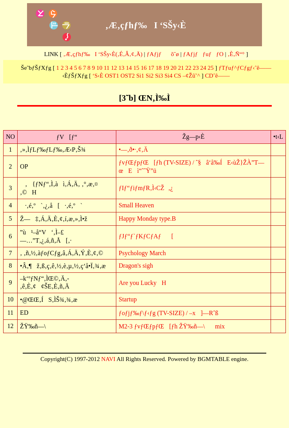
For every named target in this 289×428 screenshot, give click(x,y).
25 (210, 67)
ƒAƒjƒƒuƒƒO (203, 54)
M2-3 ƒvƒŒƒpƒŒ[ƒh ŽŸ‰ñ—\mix (172, 326)
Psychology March (142, 253)
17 (151, 67)
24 (203, 67)
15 (136, 67)
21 (181, 67)
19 (166, 67)
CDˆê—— (217, 75)
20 (173, 67)
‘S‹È (97, 75)
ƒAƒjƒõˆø (162, 54)
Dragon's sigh (136, 265)
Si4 (168, 75)
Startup (128, 299)
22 (188, 67)
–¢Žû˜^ (191, 75)
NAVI (108, 358)
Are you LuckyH (142, 282)
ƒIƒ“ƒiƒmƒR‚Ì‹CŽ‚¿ (146, 188)
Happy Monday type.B (147, 218)
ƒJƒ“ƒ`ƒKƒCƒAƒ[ (146, 236)
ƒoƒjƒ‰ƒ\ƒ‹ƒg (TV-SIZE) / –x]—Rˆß (169, 313)
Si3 (159, 75)
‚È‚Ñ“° (236, 54)
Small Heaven (136, 205)
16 (143, 67)
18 (158, 67)
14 (129, 67)
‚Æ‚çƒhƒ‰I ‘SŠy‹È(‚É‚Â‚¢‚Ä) (103, 54)
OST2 (128, 75)
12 (114, 67)
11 (107, 67)
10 (99, 67)
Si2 (150, 75)
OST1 (112, 75)
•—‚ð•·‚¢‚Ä (133, 149)
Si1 (140, 75)
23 (196, 67)
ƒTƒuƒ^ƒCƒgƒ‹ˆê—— (245, 67)
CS (177, 75)
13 (122, 67)
